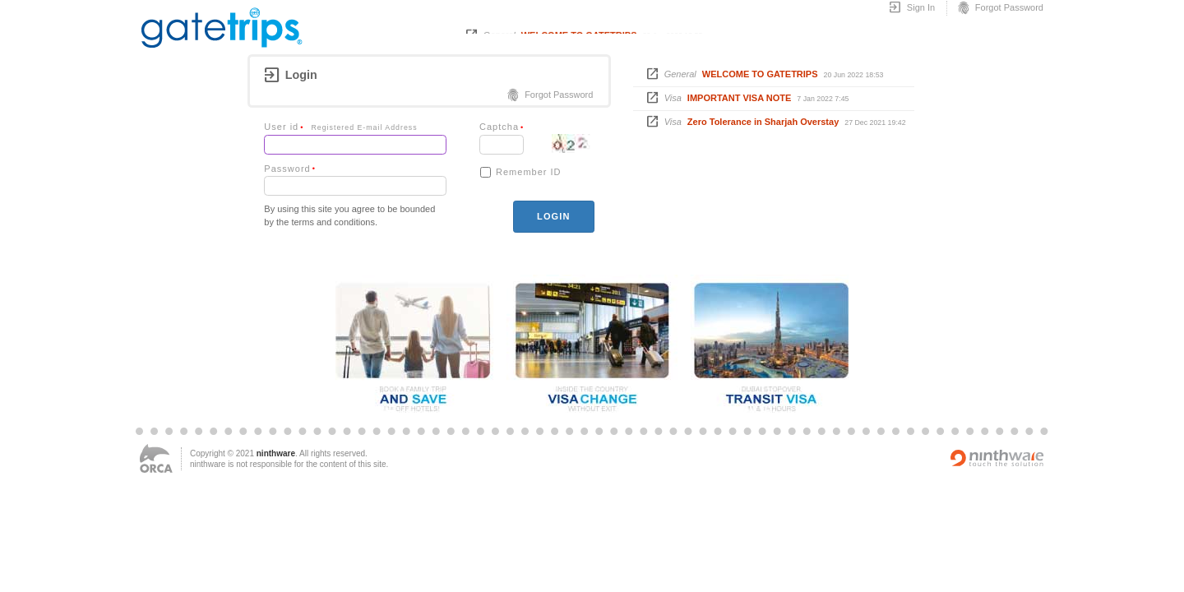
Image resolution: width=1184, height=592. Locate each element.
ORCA (156, 458)
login (553, 216)
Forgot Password (999, 8)
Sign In (911, 8)
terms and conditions (333, 222)
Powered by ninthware (997, 458)
